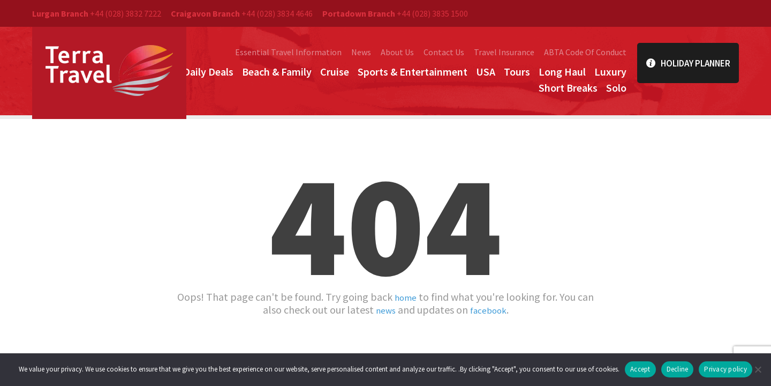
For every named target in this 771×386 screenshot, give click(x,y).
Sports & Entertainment (412, 71)
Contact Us (444, 52)
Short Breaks (568, 87)
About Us (397, 52)
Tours (517, 71)
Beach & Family (277, 71)
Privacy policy (725, 369)
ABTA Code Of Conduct (585, 52)
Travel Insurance (504, 52)
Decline (678, 369)
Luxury (610, 71)
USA (485, 71)
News (361, 52)
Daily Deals (208, 71)
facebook (489, 309)
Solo (616, 87)
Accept (640, 369)
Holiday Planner (688, 63)
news (382, 309)
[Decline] (757, 369)
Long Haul (562, 71)
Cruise (334, 71)
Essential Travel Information (288, 52)
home (405, 296)
